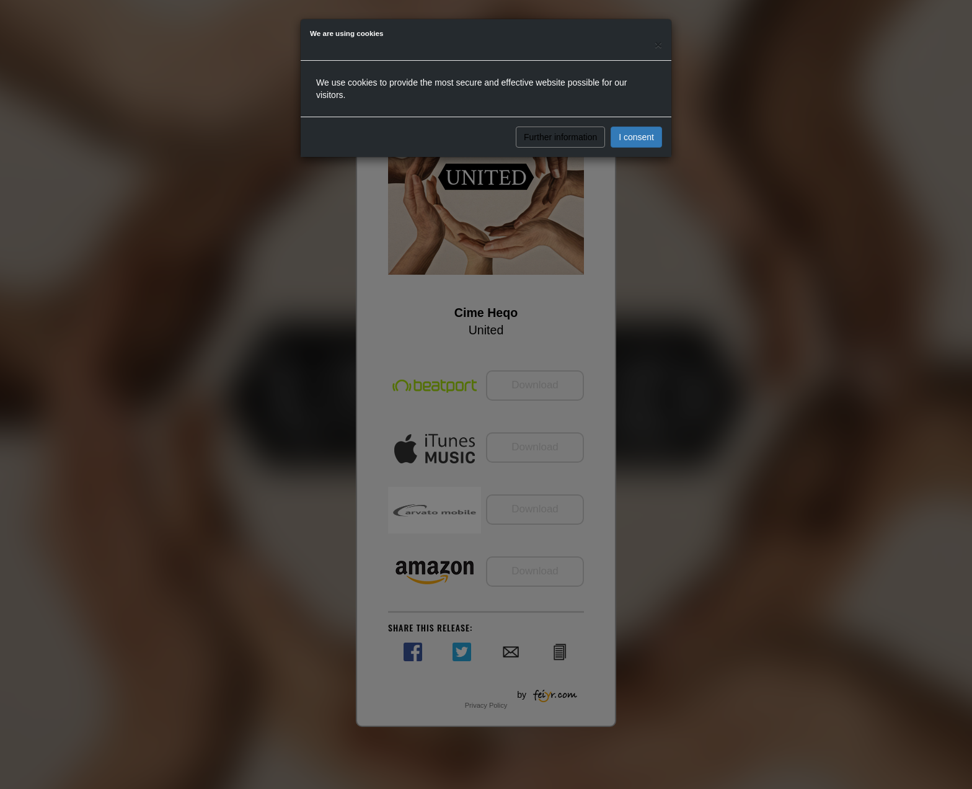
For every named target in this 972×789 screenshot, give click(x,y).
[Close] (658, 44)
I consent (636, 137)
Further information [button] (560, 137)
